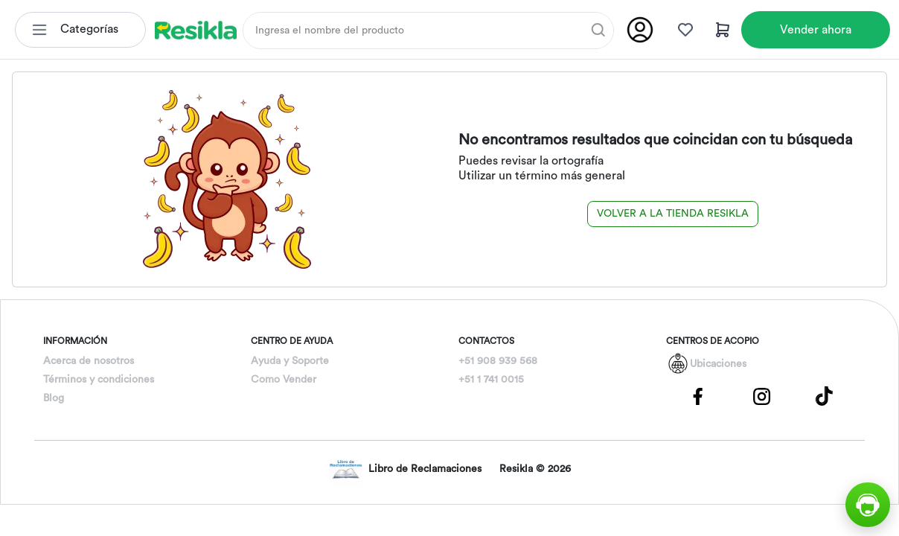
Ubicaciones (718, 364)
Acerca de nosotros (88, 361)
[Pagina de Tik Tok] (824, 395)
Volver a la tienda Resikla (673, 213)
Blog (53, 398)
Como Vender (283, 379)
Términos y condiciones (98, 379)
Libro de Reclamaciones (405, 469)
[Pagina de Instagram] (761, 395)
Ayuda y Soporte (290, 361)
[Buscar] (598, 29)
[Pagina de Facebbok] (698, 395)
